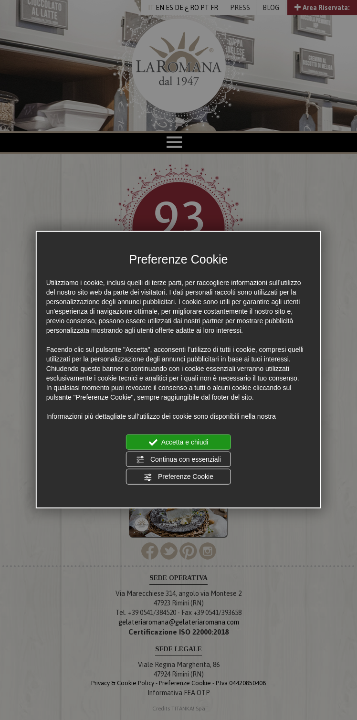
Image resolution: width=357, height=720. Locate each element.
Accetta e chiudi (179, 442)
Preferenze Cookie (178, 477)
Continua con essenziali (178, 459)
